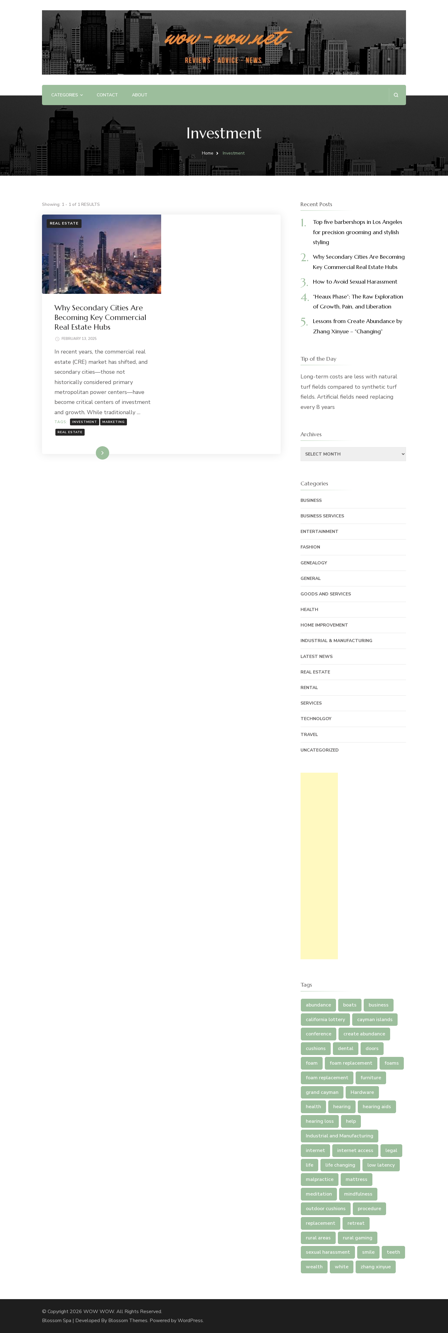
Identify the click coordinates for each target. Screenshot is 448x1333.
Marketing (233, 353)
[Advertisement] (319, 866)
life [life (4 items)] (309, 1165)
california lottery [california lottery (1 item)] (325, 1019)
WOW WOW (98, 1311)
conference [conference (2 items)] (318, 1033)
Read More (211, 383)
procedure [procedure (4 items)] (369, 1208)
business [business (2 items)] (379, 1005)
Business (311, 500)
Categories (64, 95)
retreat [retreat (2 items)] (356, 1223)
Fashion (310, 547)
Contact (107, 95)
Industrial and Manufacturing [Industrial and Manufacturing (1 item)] (339, 1135)
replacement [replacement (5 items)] (320, 1223)
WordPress (190, 1320)
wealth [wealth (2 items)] (314, 1266)
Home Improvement (324, 625)
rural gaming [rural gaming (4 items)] (357, 1237)
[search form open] (396, 95)
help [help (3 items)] (351, 1121)
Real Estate (64, 223)
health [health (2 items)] (313, 1106)
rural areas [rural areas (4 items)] (318, 1237)
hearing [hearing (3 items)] (342, 1106)
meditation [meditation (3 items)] (319, 1194)
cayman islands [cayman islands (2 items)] (375, 1019)
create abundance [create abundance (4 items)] (364, 1033)
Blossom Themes (127, 1320)
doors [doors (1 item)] (372, 1048)
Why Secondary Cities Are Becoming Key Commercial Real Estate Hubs (219, 238)
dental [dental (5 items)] (345, 1048)
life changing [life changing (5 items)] (340, 1165)
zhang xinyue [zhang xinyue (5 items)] (376, 1266)
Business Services (322, 516)
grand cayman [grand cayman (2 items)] (322, 1092)
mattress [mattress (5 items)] (356, 1179)
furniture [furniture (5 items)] (371, 1077)
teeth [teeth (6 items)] (393, 1252)
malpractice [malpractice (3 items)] (320, 1179)
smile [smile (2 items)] (368, 1252)
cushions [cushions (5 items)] (316, 1048)
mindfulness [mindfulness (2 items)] (358, 1194)
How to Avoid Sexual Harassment (355, 281)
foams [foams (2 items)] (392, 1063)
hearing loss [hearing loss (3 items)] (320, 1121)
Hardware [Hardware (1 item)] (362, 1092)
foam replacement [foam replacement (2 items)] (327, 1077)
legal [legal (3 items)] (391, 1150)
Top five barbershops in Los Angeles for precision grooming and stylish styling (357, 232)
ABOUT (139, 95)
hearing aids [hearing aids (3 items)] (377, 1106)
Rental (309, 688)
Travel (309, 735)
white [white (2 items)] (341, 1266)
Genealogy (314, 563)
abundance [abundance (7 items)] (318, 1005)
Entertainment (319, 532)
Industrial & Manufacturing (336, 641)
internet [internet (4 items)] (315, 1150)
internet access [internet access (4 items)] (355, 1150)
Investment (203, 353)
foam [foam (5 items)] (312, 1063)
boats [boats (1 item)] (350, 1005)
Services (311, 703)
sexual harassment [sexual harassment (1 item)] (328, 1252)
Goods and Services (326, 594)
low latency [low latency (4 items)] (381, 1165)
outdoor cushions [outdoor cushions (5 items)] (326, 1208)
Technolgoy (316, 719)
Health (309, 610)
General (311, 578)
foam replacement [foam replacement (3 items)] (351, 1063)
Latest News (317, 657)
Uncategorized (320, 750)
